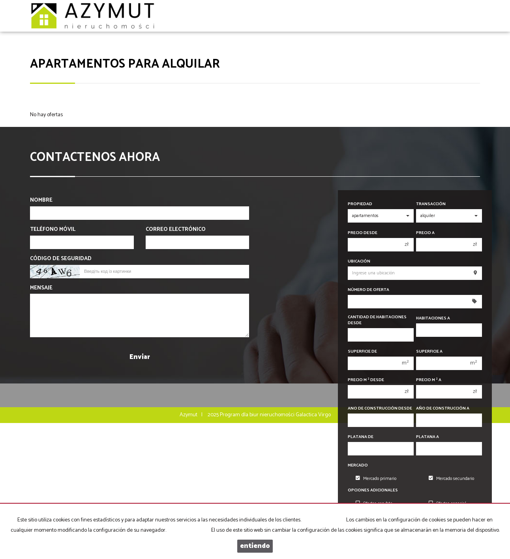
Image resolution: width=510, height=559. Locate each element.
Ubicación (359, 261)
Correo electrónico (176, 230)
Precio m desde (366, 380)
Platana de (360, 437)
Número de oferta (368, 290)
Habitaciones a (433, 318)
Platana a (427, 437)
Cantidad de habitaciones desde (377, 320)
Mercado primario (376, 478)
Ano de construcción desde (380, 409)
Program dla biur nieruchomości (258, 414)
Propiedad (360, 204)
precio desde (362, 233)
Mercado (358, 465)
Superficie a (429, 352)
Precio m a (428, 380)
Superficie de (362, 352)
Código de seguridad (61, 259)
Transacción (431, 204)
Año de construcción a (442, 409)
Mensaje (41, 288)
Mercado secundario (451, 478)
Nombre (41, 200)
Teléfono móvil (52, 230)
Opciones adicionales (373, 490)
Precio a (425, 233)
